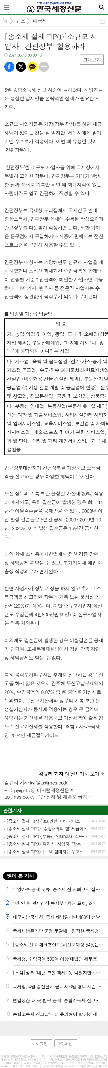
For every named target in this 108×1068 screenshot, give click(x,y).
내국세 (40, 20)
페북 (9, 67)
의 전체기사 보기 (69, 773)
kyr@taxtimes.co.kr (49, 782)
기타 (44, 67)
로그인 (41, 1043)
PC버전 (66, 1043)
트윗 (21, 67)
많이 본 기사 (20, 875)
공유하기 (102, 21)
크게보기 (92, 60)
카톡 (32, 67)
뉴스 (20, 20)
